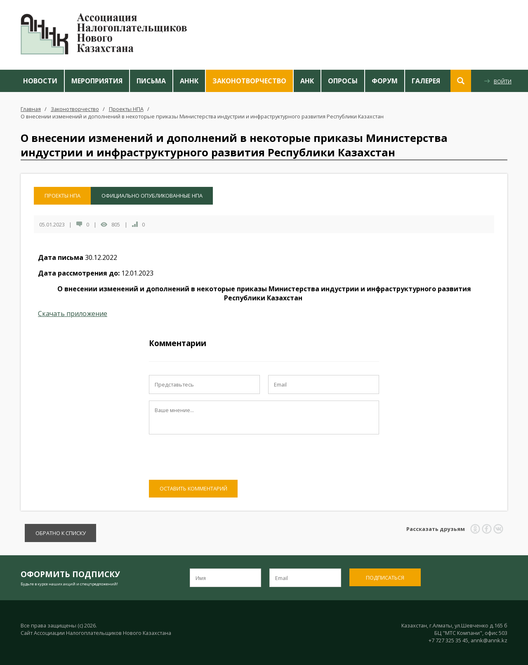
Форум (385, 80)
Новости (40, 80)
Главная (31, 109)
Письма (151, 80)
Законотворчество (249, 80)
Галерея (426, 80)
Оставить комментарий (193, 488)
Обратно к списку (60, 533)
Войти (503, 81)
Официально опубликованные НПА (152, 195)
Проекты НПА (126, 109)
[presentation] (211, 457)
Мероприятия (97, 80)
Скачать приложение (72, 313)
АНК (307, 80)
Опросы (343, 80)
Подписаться (385, 577)
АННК (189, 80)
